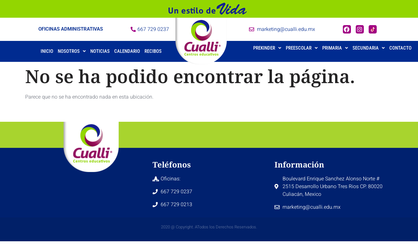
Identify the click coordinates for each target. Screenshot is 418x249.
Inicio (47, 51)
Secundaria (369, 48)
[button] (71, 51)
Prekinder (267, 48)
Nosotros (72, 51)
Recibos (153, 51)
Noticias (100, 51)
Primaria (335, 48)
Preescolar (302, 48)
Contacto (400, 48)
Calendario (127, 51)
